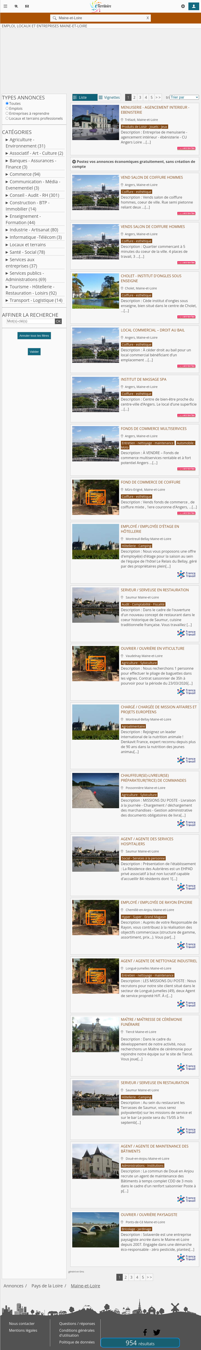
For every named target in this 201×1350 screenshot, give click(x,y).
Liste (80, 97)
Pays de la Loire (47, 1286)
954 (140, 1342)
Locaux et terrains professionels (36, 118)
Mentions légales (23, 1330)
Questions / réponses (77, 1323)
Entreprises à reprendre (29, 113)
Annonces (13, 1286)
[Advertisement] (100, 60)
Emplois (16, 108)
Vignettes (109, 97)
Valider (34, 351)
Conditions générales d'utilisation (77, 1333)
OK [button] (58, 321)
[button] (34, 337)
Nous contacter (22, 1323)
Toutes (15, 103)
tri (167, 97)
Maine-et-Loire (85, 1286)
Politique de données (77, 1342)
